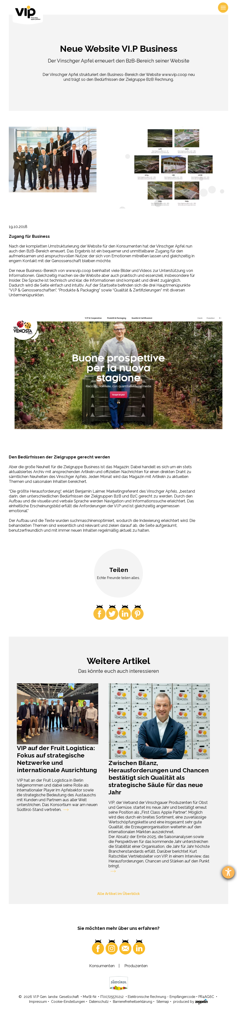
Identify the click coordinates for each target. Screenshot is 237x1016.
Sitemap (162, 1002)
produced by (190, 1001)
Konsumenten (102, 966)
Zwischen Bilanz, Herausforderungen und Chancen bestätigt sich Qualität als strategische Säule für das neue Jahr (158, 777)
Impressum (38, 1002)
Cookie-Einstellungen (68, 1002)
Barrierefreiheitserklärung (132, 1002)
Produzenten (136, 966)
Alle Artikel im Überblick (118, 894)
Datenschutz (99, 1002)
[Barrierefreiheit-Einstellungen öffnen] (228, 872)
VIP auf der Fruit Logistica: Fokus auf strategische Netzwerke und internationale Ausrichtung (57, 759)
